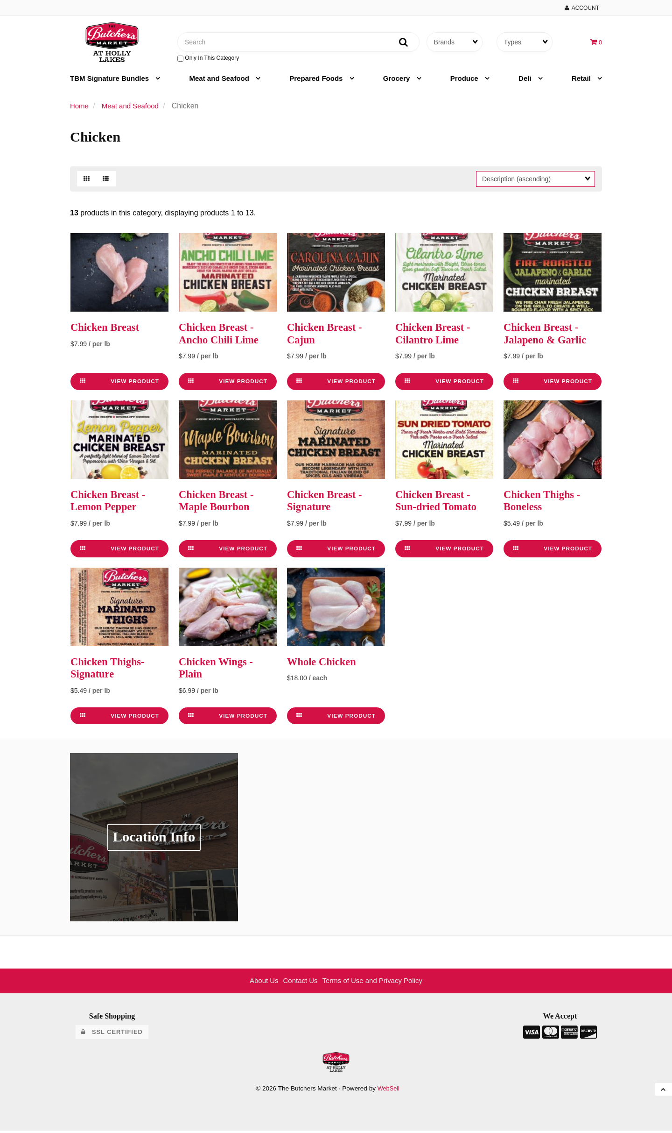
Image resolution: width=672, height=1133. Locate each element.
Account (582, 8)
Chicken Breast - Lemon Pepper (110, 503)
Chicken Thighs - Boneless (545, 503)
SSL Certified (111, 1034)
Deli (525, 82)
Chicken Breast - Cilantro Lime (435, 336)
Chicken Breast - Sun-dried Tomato (438, 503)
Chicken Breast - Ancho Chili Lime (221, 336)
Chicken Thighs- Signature (110, 670)
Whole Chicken (324, 664)
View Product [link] (119, 384)
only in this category (208, 60)
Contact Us (298, 983)
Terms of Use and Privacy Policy (374, 983)
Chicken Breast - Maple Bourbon (219, 503)
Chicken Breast (107, 330)
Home (80, 109)
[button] (595, 43)
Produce (465, 82)
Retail (582, 82)
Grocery (397, 82)
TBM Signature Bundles (110, 82)
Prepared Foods (316, 82)
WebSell (388, 1090)
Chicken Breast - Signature (327, 503)
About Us (259, 983)
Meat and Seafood (220, 82)
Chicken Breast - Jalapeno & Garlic (548, 336)
